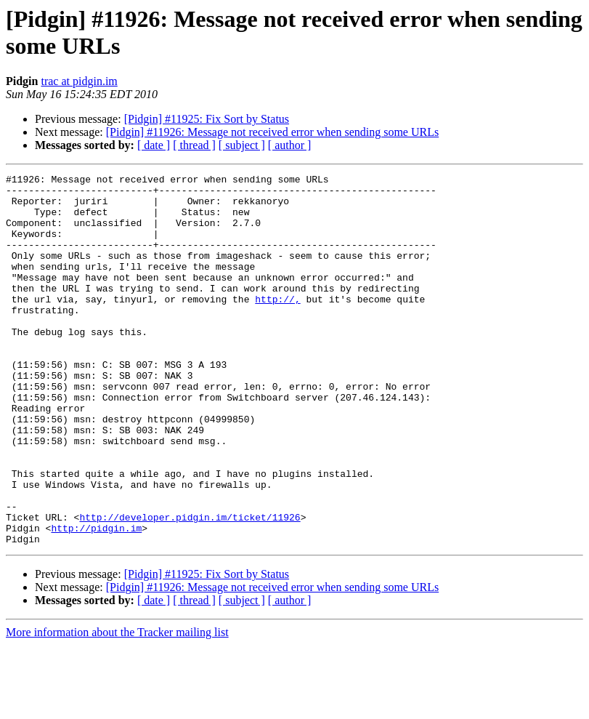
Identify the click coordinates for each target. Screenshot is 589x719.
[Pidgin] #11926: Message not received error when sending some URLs (272, 132)
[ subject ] (242, 145)
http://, (277, 325)
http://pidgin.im (96, 599)
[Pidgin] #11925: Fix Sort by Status (206, 119)
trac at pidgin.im (79, 81)
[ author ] (290, 145)
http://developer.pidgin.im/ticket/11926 (189, 586)
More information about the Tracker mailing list (117, 706)
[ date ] (153, 145)
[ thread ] (194, 145)
